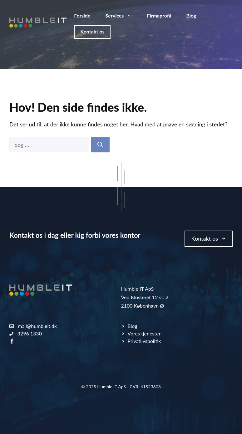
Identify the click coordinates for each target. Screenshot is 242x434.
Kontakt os (92, 31)
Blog (191, 15)
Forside (82, 15)
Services (122, 15)
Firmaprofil (159, 15)
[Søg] (100, 144)
